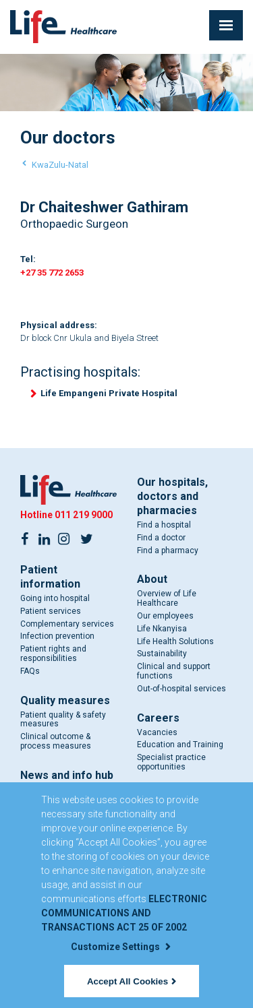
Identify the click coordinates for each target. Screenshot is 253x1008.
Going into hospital (55, 598)
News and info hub (66, 775)
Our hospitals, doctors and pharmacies (172, 496)
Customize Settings (121, 946)
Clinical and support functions (173, 671)
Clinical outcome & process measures (55, 741)
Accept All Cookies (131, 981)
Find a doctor (161, 537)
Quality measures (65, 700)
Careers (158, 718)
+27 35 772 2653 (52, 272)
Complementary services (67, 624)
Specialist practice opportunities (171, 762)
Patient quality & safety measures (63, 719)
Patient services (50, 611)
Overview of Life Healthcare (166, 598)
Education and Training (180, 744)
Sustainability (162, 653)
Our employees (165, 616)
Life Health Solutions (175, 641)
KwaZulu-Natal (60, 165)
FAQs (30, 671)
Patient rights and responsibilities (53, 653)
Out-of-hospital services (181, 688)
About (152, 579)
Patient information (50, 576)
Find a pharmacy (167, 550)
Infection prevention (57, 636)
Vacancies (157, 732)
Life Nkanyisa (162, 628)
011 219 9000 (84, 514)
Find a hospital (164, 525)
